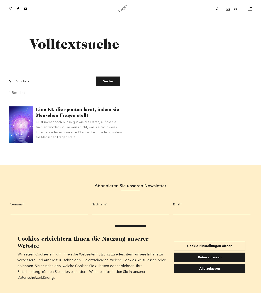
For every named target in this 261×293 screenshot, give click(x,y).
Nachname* (99, 204)
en (235, 8)
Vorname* (17, 204)
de (228, 8)
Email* (177, 204)
